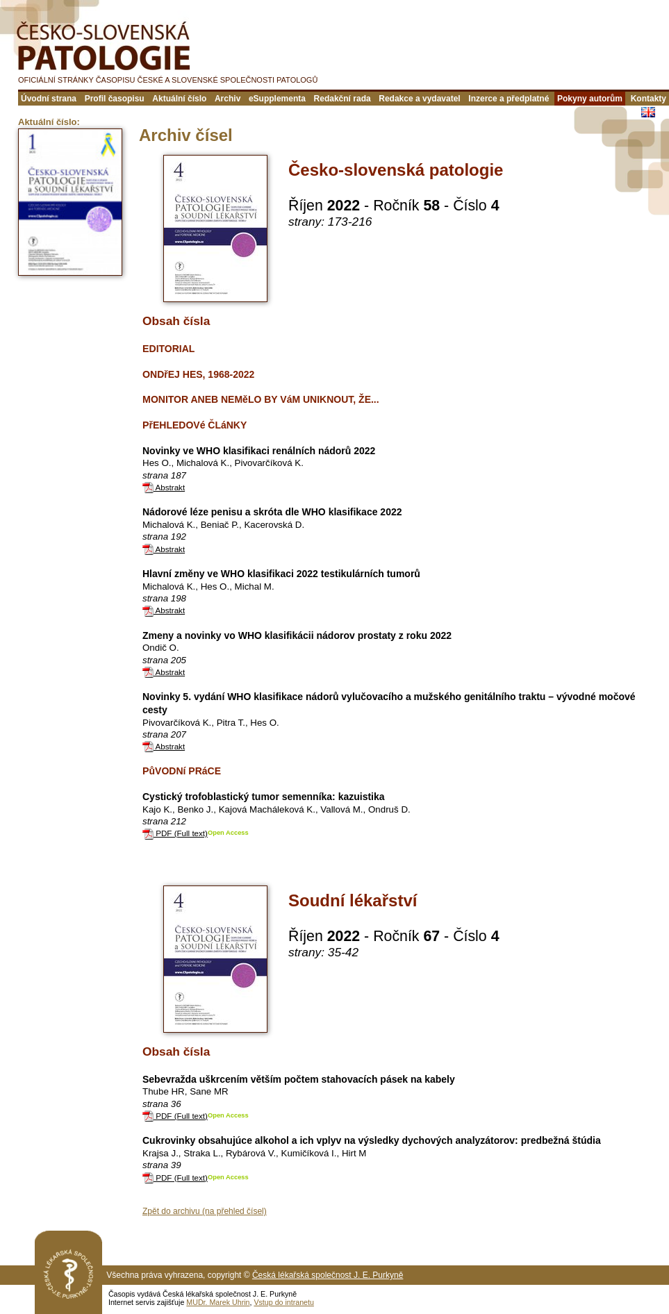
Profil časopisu (114, 98)
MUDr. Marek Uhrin (217, 1302)
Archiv (227, 98)
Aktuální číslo (179, 98)
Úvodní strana (48, 98)
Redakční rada (342, 98)
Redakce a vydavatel (419, 98)
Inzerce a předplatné (508, 98)
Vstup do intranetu (284, 1302)
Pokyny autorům (589, 98)
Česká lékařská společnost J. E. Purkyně (327, 1275)
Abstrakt (163, 487)
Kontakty (648, 98)
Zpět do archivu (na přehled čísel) (204, 1211)
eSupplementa (277, 98)
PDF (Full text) (175, 833)
